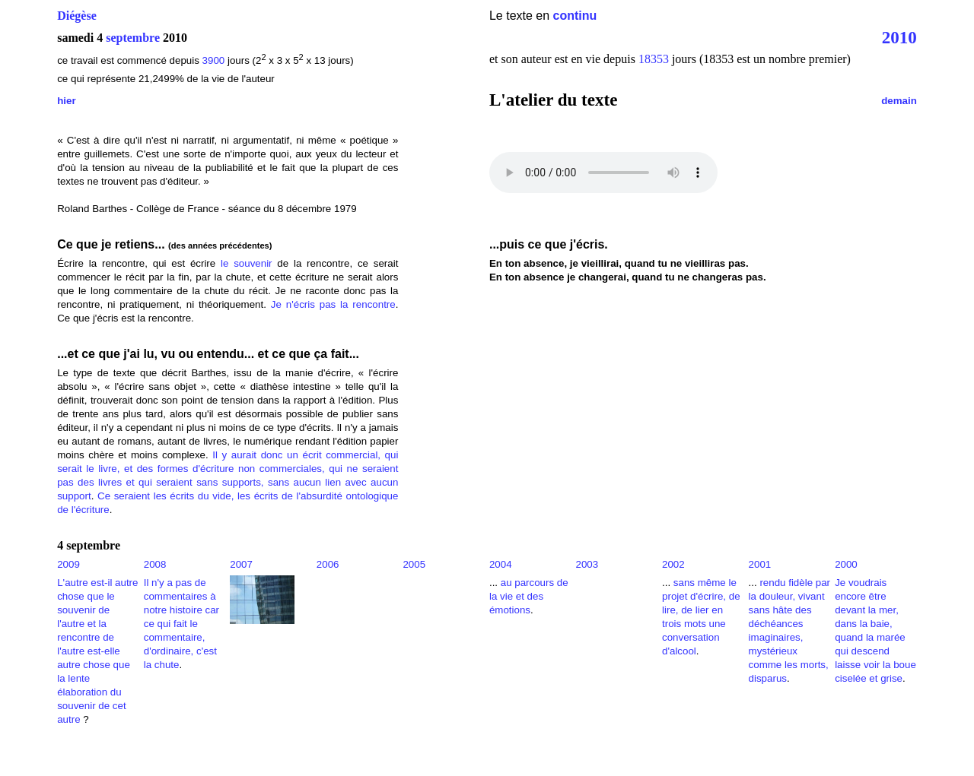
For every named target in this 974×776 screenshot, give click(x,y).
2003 (586, 564)
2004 (500, 564)
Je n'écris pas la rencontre (333, 304)
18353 (653, 58)
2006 (328, 564)
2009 (68, 564)
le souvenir (246, 263)
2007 (241, 564)
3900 (213, 60)
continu (575, 15)
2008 (155, 564)
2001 (760, 564)
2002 (673, 564)
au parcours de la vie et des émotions (528, 596)
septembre (133, 37)
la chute (162, 664)
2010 (899, 37)
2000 (846, 564)
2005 (414, 564)
